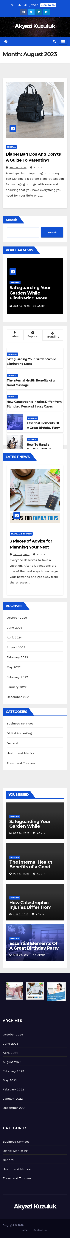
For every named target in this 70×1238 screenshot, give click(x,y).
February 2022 (17, 677)
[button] (54, 41)
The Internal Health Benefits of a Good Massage (30, 866)
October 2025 (17, 617)
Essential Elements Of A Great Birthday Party (33, 946)
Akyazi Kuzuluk (35, 26)
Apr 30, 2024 (21, 955)
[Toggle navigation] (63, 42)
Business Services (20, 723)
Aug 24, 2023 (18, 167)
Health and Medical (21, 753)
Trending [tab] (52, 335)
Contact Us (40, 1230)
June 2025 (14, 627)
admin (36, 167)
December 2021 (18, 697)
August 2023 (16, 647)
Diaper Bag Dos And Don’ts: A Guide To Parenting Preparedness (33, 160)
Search (11, 220)
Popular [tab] (32, 334)
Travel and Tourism (21, 534)
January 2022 (17, 687)
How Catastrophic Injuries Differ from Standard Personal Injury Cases (30, 909)
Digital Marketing (19, 733)
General (11, 147)
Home (24, 1230)
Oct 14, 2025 (21, 306)
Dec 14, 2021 (21, 554)
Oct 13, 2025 (21, 873)
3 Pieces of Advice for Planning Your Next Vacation (31, 547)
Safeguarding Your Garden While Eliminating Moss (30, 293)
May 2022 (14, 667)
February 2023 (17, 657)
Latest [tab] (14, 334)
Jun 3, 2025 (20, 914)
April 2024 (14, 637)
